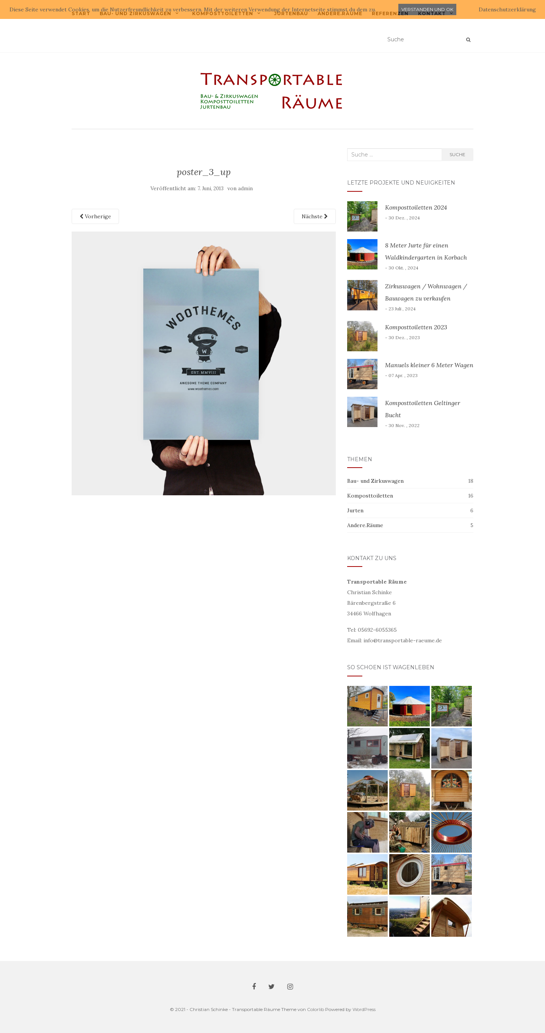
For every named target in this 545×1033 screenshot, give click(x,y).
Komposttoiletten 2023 (416, 327)
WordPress (364, 1009)
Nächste (315, 216)
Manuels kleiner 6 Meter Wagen (429, 365)
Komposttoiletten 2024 (416, 207)
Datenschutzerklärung (507, 9)
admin (245, 188)
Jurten (355, 510)
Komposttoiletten (370, 495)
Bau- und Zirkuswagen (375, 480)
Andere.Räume (365, 525)
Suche (457, 154)
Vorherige (95, 216)
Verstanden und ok (427, 9)
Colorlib (315, 1009)
